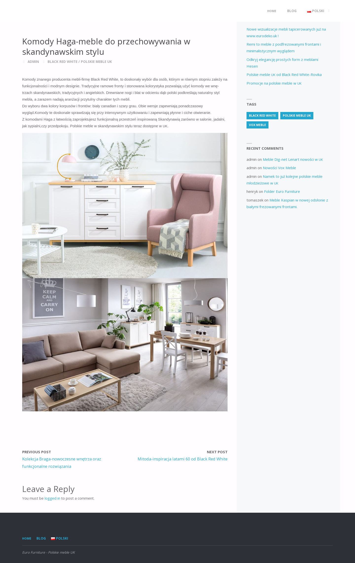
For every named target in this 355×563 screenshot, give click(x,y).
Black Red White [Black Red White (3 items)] (262, 115)
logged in (52, 498)
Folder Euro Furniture (282, 191)
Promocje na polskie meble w (274, 83)
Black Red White (62, 61)
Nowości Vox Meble (279, 167)
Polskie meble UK (96, 61)
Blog (41, 538)
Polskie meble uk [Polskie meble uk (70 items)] (297, 115)
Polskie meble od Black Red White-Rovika (284, 74)
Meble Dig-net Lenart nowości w (293, 159)
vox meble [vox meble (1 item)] (257, 125)
